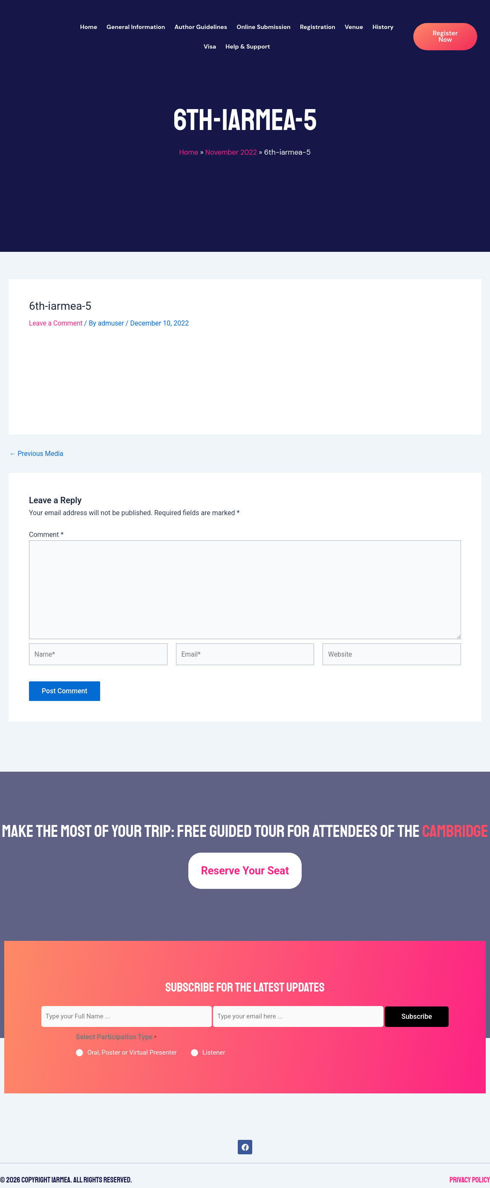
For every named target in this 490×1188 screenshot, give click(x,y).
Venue (354, 27)
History (383, 27)
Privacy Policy (470, 1180)
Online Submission (263, 27)
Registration (317, 27)
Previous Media (37, 453)
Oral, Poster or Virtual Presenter (132, 1052)
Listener (213, 1052)
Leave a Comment (56, 323)
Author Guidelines (200, 27)
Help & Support (247, 46)
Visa (210, 46)
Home (88, 27)
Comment (46, 534)
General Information (136, 27)
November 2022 (232, 152)
